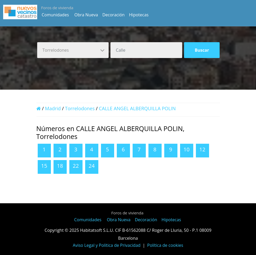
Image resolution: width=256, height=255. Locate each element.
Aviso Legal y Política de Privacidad (107, 245)
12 (202, 149)
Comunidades (55, 15)
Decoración (113, 15)
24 (92, 165)
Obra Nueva (86, 15)
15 (44, 165)
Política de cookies (165, 245)
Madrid (53, 108)
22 (76, 165)
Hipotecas (138, 15)
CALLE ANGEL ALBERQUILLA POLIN (137, 108)
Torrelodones (80, 108)
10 (186, 149)
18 (60, 165)
